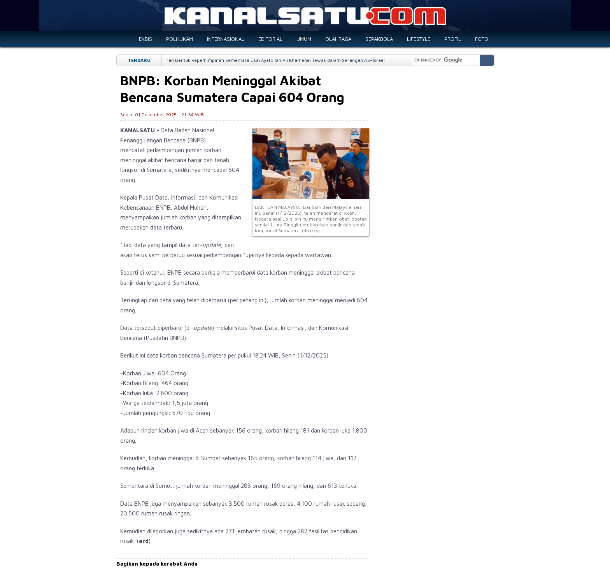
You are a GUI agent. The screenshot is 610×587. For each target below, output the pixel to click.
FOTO (481, 39)
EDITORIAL (270, 39)
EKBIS (145, 39)
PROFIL (452, 39)
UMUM (303, 39)
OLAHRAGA (338, 39)
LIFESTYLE (418, 39)
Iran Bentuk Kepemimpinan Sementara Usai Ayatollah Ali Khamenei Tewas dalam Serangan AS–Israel (275, 60)
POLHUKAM (179, 39)
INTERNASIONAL (225, 39)
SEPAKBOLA (379, 39)
